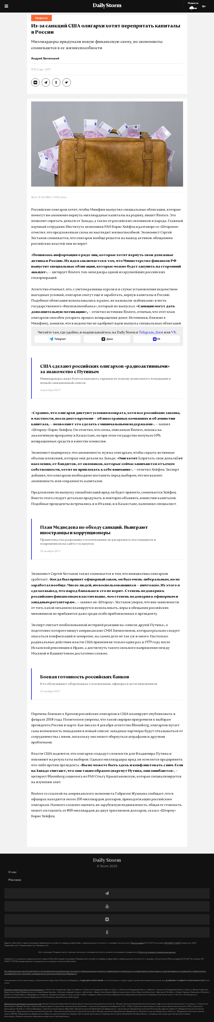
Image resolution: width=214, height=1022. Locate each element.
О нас (12, 872)
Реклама (14, 879)
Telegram (146, 332)
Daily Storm (107, 5)
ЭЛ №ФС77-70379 (172, 943)
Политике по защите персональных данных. (157, 952)
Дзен (159, 332)
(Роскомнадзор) (137, 943)
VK (173, 332)
